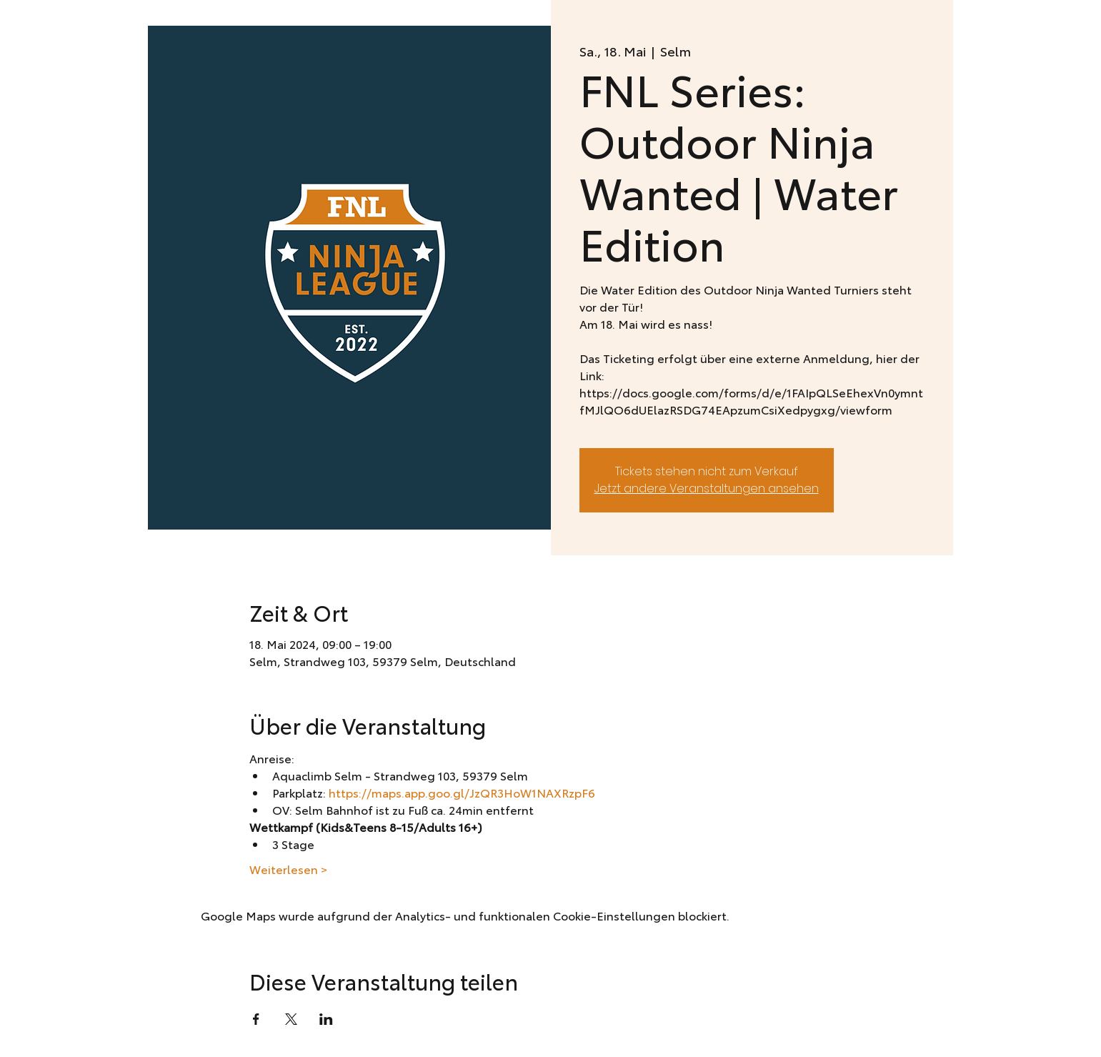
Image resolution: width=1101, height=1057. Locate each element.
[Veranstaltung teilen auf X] (291, 1019)
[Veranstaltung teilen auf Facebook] (256, 1019)
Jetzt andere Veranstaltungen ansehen (706, 488)
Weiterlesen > (288, 869)
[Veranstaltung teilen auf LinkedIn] (326, 1019)
